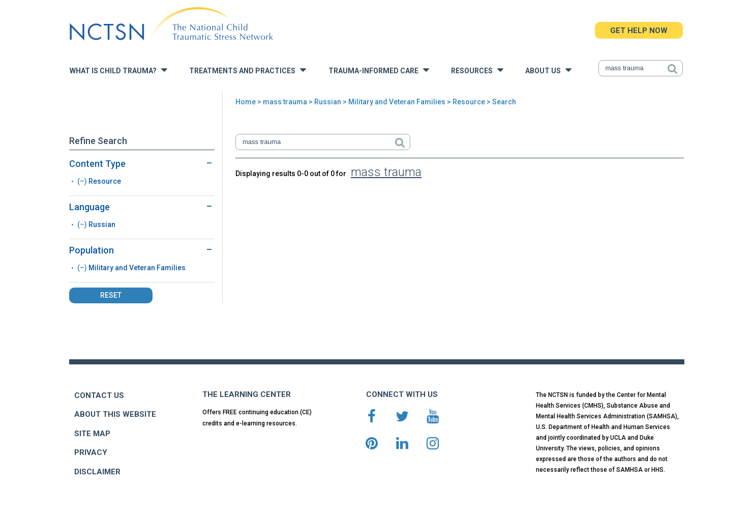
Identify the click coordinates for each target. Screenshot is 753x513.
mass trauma (285, 102)
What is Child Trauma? (118, 70)
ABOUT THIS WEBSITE (115, 414)
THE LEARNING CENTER (246, 394)
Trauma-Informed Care (378, 70)
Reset (111, 295)
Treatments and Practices (247, 70)
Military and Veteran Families (396, 102)
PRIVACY (90, 452)
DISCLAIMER (97, 471)
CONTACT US (99, 395)
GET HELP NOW (639, 30)
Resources (477, 70)
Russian (327, 102)
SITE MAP (92, 433)
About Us (548, 70)
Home (245, 102)
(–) (82, 181)
